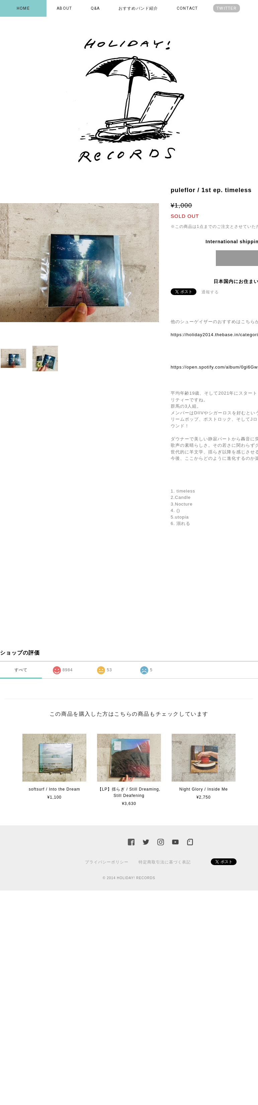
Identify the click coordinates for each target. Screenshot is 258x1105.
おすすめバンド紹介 (138, 8)
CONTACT (187, 8)
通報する (210, 292)
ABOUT (64, 8)
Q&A (95, 8)
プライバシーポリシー (106, 862)
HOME (23, 8)
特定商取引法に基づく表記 (165, 862)
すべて (20, 670)
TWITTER (227, 8)
